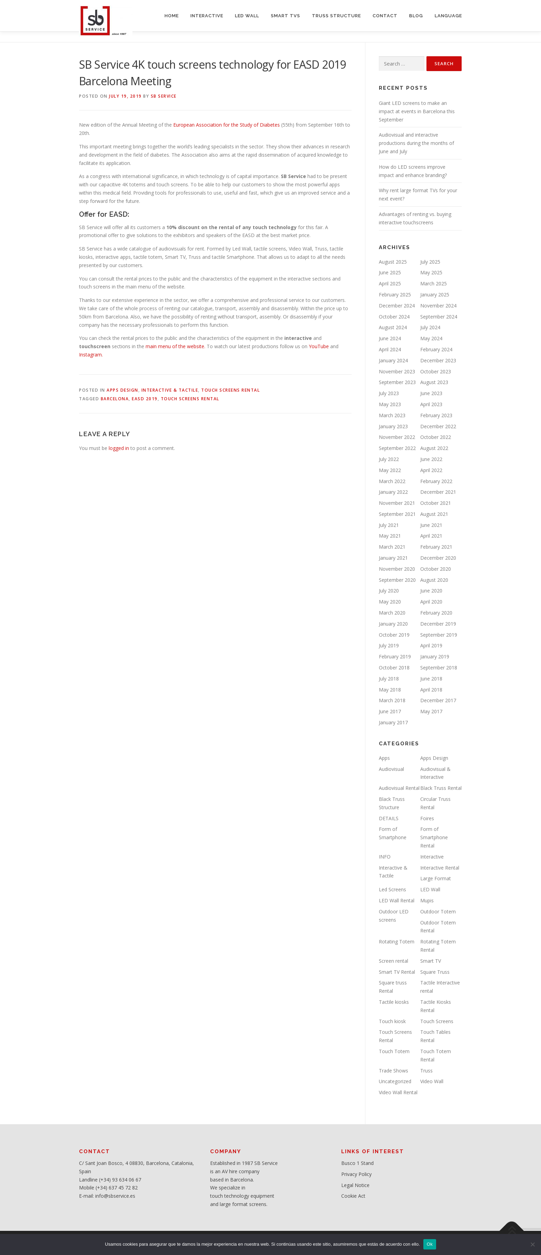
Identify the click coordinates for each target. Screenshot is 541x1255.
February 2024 (436, 349)
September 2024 (438, 316)
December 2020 (438, 558)
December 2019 (438, 623)
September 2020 (397, 580)
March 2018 (392, 700)
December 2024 (397, 305)
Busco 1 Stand (357, 1163)
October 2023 (435, 371)
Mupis (427, 900)
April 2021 (431, 535)
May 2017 (431, 711)
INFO (385, 856)
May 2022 (390, 470)
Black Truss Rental (441, 788)
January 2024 (393, 360)
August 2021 (434, 514)
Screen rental (393, 961)
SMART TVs (285, 15)
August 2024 (393, 327)
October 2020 (435, 569)
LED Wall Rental (396, 900)
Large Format (435, 878)
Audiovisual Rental (399, 788)
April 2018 (431, 689)
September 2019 (438, 634)
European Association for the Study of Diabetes (226, 124)
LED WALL (247, 15)
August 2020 (434, 580)
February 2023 (436, 415)
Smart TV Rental (397, 972)
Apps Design (122, 390)
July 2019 (389, 645)
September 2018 (438, 667)
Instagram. (91, 354)
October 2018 (394, 667)
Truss (426, 1070)
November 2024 (438, 305)
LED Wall (430, 889)
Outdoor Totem (438, 911)
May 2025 (431, 272)
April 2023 (431, 404)
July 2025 (430, 261)
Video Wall (431, 1081)
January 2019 (434, 656)
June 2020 (431, 590)
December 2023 (438, 360)
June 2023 (431, 393)
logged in (119, 448)
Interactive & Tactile (169, 390)
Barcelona (115, 399)
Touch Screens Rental (230, 390)
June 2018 (431, 678)
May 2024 (431, 338)
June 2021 (431, 525)
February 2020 (436, 612)
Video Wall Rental (398, 1092)
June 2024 (390, 338)
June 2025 (390, 272)
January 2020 (393, 623)
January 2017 (393, 722)
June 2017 (390, 711)
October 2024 (394, 316)
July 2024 (430, 327)
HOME (172, 15)
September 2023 (397, 382)
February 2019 (395, 656)
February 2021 (436, 546)
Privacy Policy (356, 1174)
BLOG (416, 15)
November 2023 (397, 371)
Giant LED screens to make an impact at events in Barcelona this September (417, 111)
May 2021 (390, 535)
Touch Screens (436, 1021)
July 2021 (389, 525)
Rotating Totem (396, 941)
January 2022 (393, 492)
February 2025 (395, 294)
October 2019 (394, 634)
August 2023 (434, 382)
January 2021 (393, 558)
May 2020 (390, 601)
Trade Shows (393, 1070)
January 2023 (393, 426)
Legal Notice (355, 1185)
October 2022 (435, 437)
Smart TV (430, 961)
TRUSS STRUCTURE (336, 15)
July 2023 (389, 393)
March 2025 (433, 283)
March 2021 (392, 546)
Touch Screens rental (190, 399)
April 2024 (390, 349)
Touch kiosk (392, 1021)
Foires (427, 818)
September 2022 (397, 448)
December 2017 (438, 700)
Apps (384, 758)
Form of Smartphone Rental (434, 837)
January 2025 (434, 294)
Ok (430, 1244)
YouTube (319, 346)
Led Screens (392, 889)
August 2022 (434, 448)
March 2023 (392, 415)
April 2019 (431, 645)
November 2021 (397, 503)
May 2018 (390, 689)
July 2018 (389, 678)
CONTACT (385, 15)
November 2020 (397, 569)
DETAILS (389, 818)
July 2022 (389, 459)
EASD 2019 (145, 399)
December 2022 (438, 426)
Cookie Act (353, 1196)
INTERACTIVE (206, 15)
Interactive (432, 856)
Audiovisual (391, 769)
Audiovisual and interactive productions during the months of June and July (416, 143)
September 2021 (397, 514)
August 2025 (393, 261)
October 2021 (435, 503)
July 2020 (389, 590)
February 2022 (436, 481)
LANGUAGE (448, 15)
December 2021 (438, 492)
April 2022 (431, 470)
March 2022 (392, 481)
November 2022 (397, 437)
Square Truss (435, 972)
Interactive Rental (439, 867)
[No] (532, 1244)
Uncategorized (395, 1081)
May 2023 (390, 404)
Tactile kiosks (394, 1002)
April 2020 (431, 601)
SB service (164, 96)
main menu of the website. (174, 346)
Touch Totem (394, 1051)
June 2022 (431, 459)
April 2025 (390, 283)
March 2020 (392, 612)
